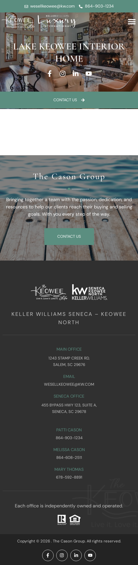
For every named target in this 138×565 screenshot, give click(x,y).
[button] (132, 21)
